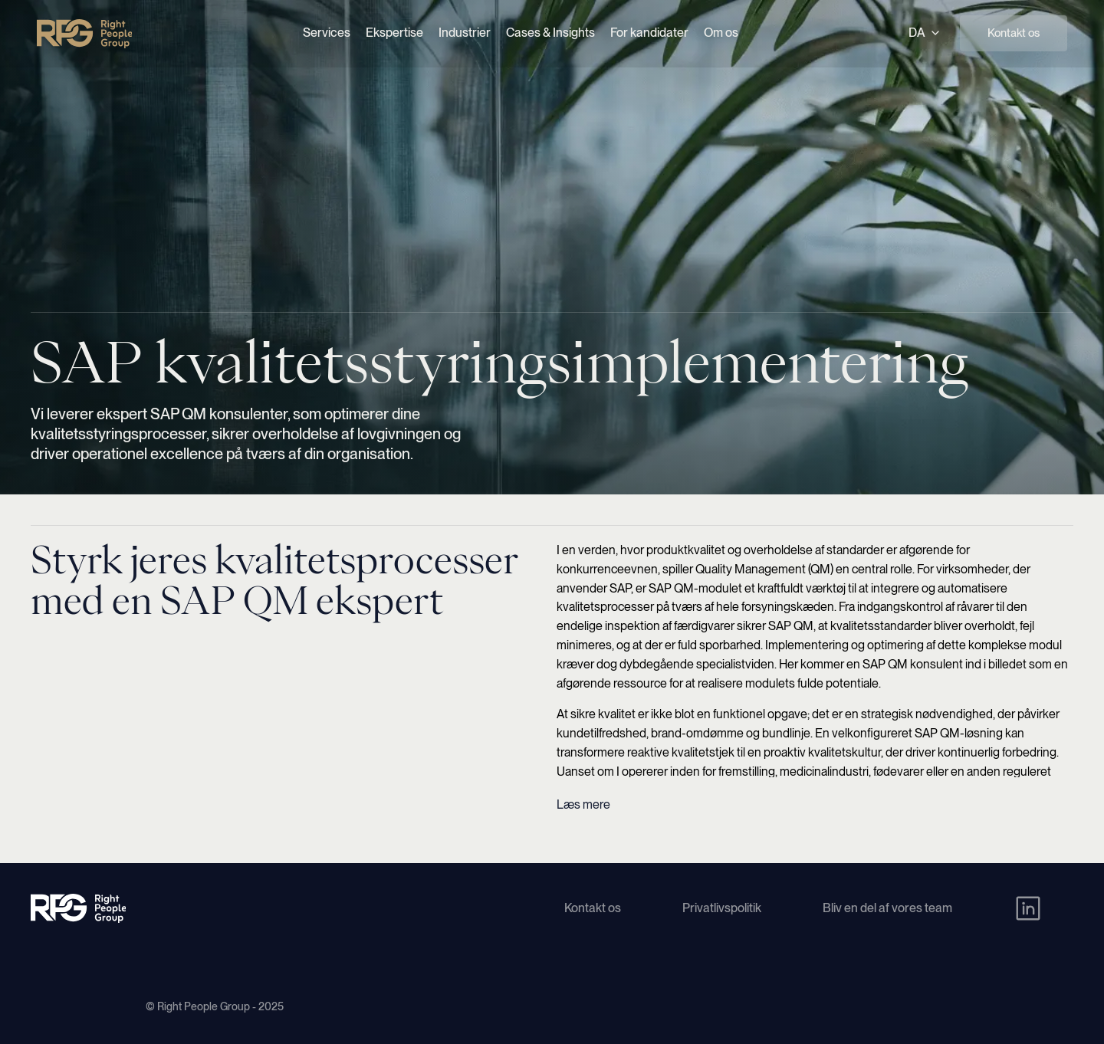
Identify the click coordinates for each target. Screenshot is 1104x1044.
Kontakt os (1013, 33)
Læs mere (583, 804)
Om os (721, 32)
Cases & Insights (550, 32)
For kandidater (649, 32)
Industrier (465, 32)
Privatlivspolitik (721, 908)
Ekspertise (394, 32)
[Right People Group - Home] (84, 33)
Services (326, 32)
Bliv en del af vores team (887, 908)
